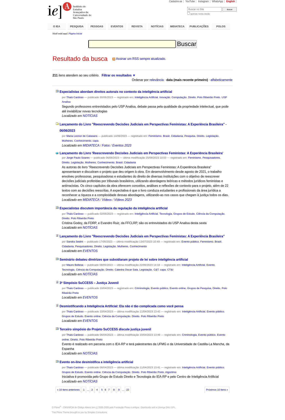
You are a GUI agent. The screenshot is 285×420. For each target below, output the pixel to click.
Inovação (164, 97)
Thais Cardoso (75, 97)
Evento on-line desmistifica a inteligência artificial (96, 362)
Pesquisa (189, 135)
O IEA (56, 26)
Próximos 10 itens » (217, 389)
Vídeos (107, 199)
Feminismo (155, 135)
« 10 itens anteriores (68, 389)
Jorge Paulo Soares (77, 157)
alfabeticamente (222, 80)
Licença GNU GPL (166, 407)
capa (95, 140)
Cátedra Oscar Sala (126, 269)
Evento (210, 264)
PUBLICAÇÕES (199, 26)
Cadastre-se (175, 1)
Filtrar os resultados (117, 75)
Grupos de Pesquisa (199, 288)
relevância (156, 80)
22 (127, 389)
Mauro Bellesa (74, 264)
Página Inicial (75, 33)
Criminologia (142, 288)
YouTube (190, 1)
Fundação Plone (122, 407)
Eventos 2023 (121, 145)
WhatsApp (217, 1)
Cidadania (177, 135)
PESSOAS (97, 26)
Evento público (190, 241)
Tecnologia (165, 213)
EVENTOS (117, 26)
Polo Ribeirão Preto (208, 97)
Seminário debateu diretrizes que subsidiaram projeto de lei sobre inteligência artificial (124, 259)
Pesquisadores (211, 157)
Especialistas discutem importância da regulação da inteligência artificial (114, 208)
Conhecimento (82, 140)
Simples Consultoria (97, 412)
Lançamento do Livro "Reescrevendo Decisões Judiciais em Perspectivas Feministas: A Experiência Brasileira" (142, 236)
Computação (179, 97)
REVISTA (137, 26)
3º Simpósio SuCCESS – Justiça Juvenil (89, 283)
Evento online (178, 288)
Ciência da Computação (210, 213)
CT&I (170, 269)
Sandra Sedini (74, 241)
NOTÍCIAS (157, 26)
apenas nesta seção (200, 14)
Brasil (166, 135)
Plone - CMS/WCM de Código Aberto (72, 407)
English (230, 1)
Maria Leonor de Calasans (81, 135)
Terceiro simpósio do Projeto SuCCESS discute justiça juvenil (105, 329)
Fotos (106, 145)
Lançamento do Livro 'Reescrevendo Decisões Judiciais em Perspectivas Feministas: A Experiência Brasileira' (141, 153)
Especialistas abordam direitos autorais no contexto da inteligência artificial (116, 91)
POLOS (220, 26)
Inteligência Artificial (146, 97)
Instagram (203, 1)
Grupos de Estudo (184, 213)
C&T (156, 269)
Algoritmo (170, 372)
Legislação (212, 135)
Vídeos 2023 (123, 199)
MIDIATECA (177, 26)
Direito (192, 97)
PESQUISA (77, 26)
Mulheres (67, 140)
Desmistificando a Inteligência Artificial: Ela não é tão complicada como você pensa (121, 306)
